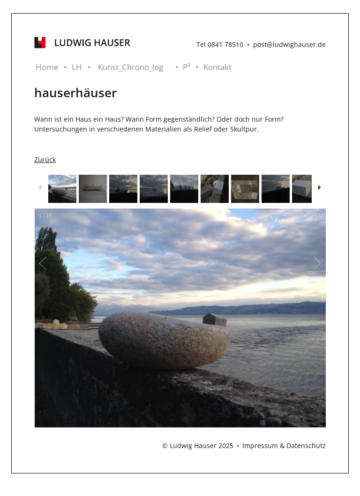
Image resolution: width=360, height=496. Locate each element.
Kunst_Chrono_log (130, 67)
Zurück (45, 159)
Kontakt (217, 67)
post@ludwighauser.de (289, 44)
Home (47, 67)
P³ (186, 67)
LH (77, 67)
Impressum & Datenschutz (284, 445)
